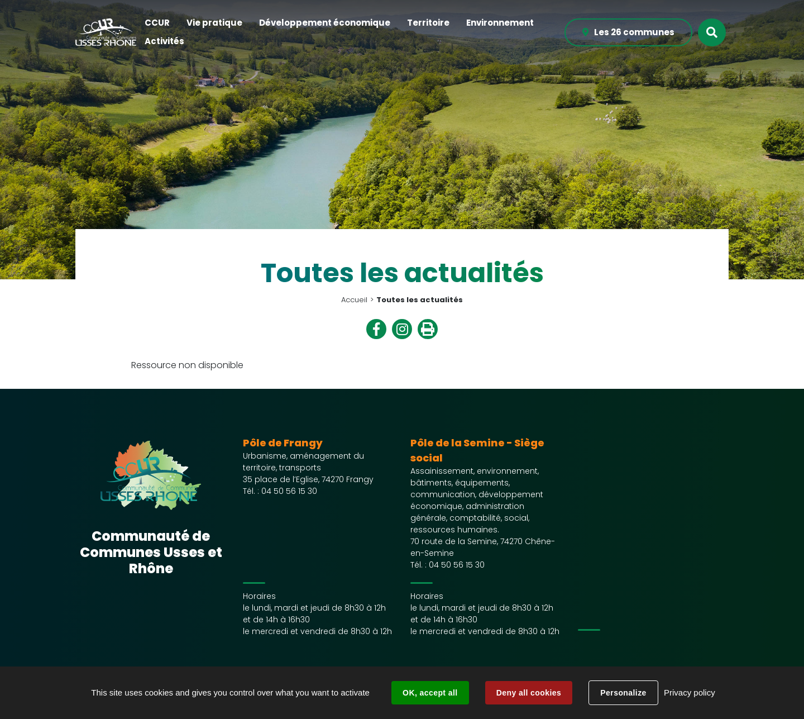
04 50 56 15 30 (289, 491)
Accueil (354, 299)
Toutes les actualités (419, 299)
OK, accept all (430, 692)
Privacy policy (689, 692)
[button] (157, 23)
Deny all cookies (528, 692)
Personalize (623, 692)
